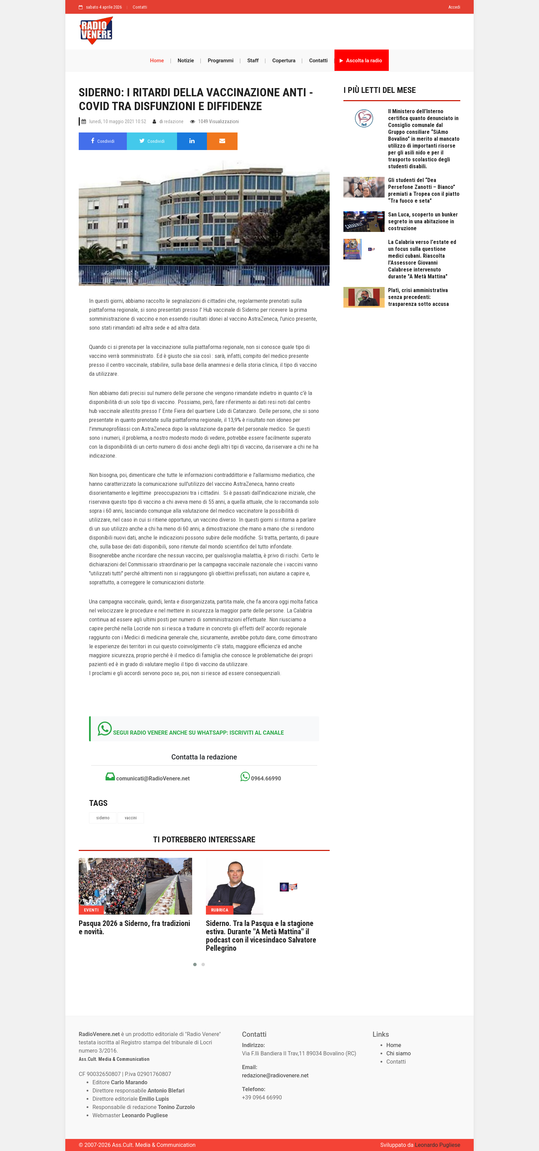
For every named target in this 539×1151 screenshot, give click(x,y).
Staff (252, 60)
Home (157, 60)
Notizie (186, 60)
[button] (195, 964)
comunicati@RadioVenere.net (148, 776)
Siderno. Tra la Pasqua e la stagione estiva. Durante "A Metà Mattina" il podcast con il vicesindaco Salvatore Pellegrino (261, 935)
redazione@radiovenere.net (275, 1075)
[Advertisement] (290, 29)
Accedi (454, 7)
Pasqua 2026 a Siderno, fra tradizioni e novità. (134, 927)
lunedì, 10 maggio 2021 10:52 (117, 121)
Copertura (283, 60)
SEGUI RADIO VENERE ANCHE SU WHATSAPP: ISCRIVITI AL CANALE (198, 732)
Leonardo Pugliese (437, 1145)
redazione (174, 121)
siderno (102, 818)
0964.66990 (260, 776)
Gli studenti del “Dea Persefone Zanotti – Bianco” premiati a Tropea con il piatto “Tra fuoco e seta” (424, 190)
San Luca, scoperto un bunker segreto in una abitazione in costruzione (423, 221)
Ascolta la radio (361, 60)
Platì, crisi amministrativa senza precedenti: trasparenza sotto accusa (418, 297)
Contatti (140, 7)
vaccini (131, 818)
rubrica (219, 910)
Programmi (220, 60)
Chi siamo (398, 1053)
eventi (91, 910)
